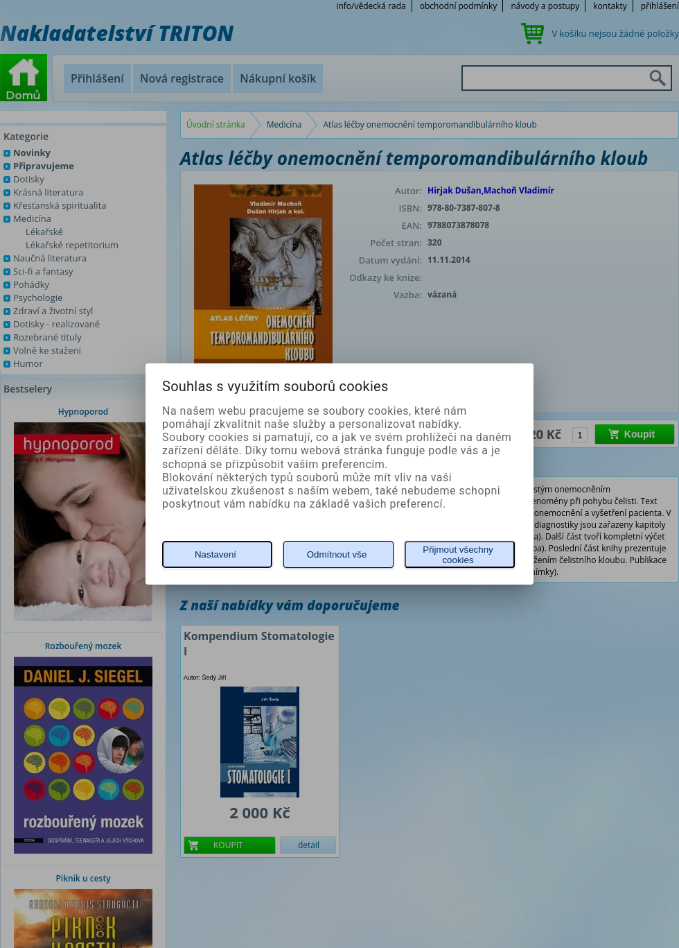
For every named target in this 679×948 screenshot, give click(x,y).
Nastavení (215, 554)
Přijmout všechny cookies (458, 554)
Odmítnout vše (337, 554)
